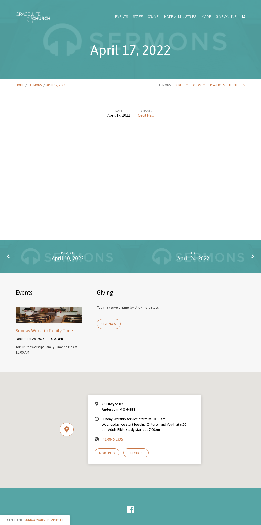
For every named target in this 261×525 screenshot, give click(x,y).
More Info (107, 453)
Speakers (216, 85)
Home (20, 85)
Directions (136, 453)
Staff (138, 17)
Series (181, 85)
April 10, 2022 (67, 258)
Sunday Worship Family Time (44, 330)
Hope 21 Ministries (180, 17)
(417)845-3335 (112, 439)
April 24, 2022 (193, 258)
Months (237, 85)
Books (198, 85)
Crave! (153, 17)
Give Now (108, 324)
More (206, 17)
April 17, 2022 (55, 85)
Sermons (35, 85)
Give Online (226, 17)
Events (121, 17)
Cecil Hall (146, 115)
